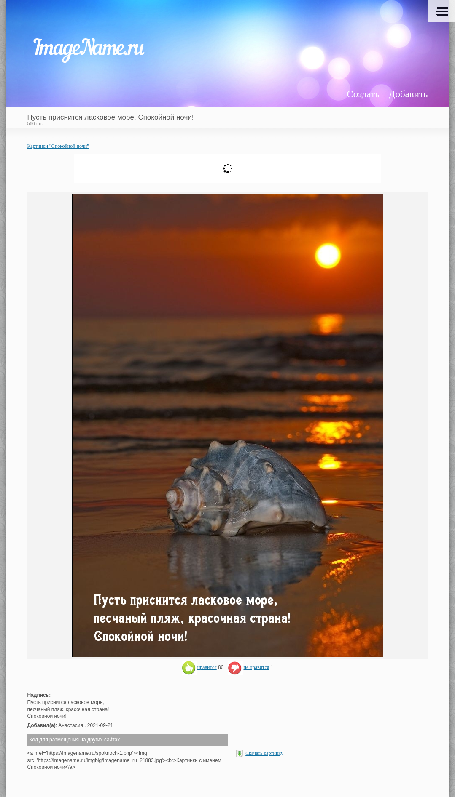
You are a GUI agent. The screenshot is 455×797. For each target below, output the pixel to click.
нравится (199, 667)
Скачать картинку (264, 753)
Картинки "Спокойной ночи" (58, 146)
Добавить (408, 94)
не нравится (248, 667)
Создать (363, 94)
